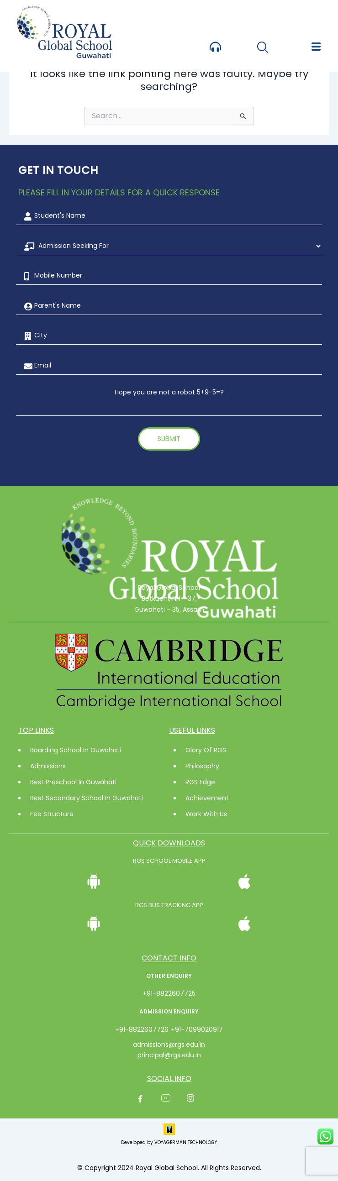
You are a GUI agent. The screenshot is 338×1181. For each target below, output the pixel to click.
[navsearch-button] (262, 48)
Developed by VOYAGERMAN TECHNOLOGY (169, 1142)
